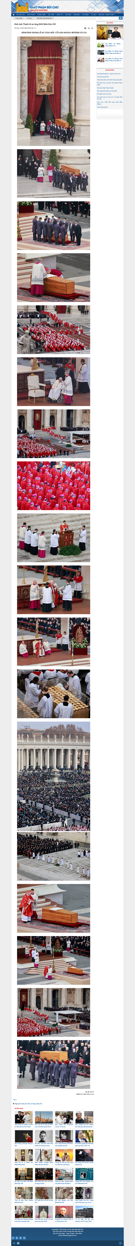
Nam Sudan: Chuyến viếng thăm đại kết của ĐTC (44, 1157)
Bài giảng (110, 23)
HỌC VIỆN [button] (51, 15)
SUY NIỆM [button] (86, 15)
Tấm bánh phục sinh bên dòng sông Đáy (109, 80)
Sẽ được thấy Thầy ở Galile (105, 88)
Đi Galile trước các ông (104, 94)
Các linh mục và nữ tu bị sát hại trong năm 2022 (44, 1214)
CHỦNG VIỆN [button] (41, 15)
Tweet (15, 1100)
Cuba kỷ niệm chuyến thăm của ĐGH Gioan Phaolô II (64, 1176)
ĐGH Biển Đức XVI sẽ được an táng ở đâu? (44, 1176)
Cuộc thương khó (102, 107)
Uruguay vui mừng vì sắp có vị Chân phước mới (64, 1214)
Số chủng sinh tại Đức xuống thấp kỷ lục (84, 1157)
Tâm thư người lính (103, 77)
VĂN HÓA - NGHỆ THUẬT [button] (106, 15)
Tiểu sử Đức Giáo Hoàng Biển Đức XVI (24, 1195)
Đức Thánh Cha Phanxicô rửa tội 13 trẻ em (64, 1119)
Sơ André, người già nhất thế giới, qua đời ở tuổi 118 (84, 1138)
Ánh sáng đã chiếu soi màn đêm (107, 91)
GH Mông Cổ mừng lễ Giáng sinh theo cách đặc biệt (24, 1214)
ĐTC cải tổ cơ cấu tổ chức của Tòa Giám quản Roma (44, 1119)
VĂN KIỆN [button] (77, 15)
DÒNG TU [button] (60, 15)
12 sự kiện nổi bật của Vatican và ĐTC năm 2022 (84, 1214)
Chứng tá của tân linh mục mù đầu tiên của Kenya (64, 1157)
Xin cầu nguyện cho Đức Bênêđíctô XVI (64, 1195)
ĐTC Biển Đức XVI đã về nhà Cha (44, 1195)
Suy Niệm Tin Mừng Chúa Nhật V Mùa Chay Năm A (114, 52)
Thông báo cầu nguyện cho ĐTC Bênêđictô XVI (84, 1176)
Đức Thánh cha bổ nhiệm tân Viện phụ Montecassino (84, 1119)
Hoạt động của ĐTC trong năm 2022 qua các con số (84, 1195)
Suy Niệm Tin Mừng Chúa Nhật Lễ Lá (112, 45)
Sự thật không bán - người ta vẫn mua (108, 74)
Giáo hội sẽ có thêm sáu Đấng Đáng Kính (24, 1157)
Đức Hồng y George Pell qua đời (24, 1138)
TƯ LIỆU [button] (94, 15)
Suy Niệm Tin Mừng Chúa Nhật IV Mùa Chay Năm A (114, 60)
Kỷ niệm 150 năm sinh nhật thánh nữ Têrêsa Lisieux (44, 1138)
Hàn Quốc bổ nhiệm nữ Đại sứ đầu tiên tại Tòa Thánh (24, 1119)
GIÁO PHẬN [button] (31, 15)
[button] (110, 32)
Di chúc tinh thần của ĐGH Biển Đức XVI (24, 1176)
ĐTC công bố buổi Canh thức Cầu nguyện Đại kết (64, 1138)
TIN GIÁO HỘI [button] (21, 15)
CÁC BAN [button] (68, 15)
